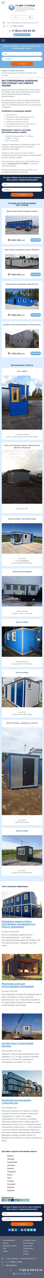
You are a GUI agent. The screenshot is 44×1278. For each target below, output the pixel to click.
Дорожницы (11, 1171)
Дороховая (11, 1184)
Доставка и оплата (29, 1240)
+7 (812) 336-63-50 (23, 30)
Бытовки (5, 1243)
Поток (9, 1178)
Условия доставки (16, 70)
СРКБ (4, 1248)
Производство (28, 1248)
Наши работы (27, 1246)
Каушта (9, 1175)
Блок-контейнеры (9, 1240)
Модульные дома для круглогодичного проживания (18, 985)
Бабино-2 (10, 1156)
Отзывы (25, 1251)
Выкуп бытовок (28, 1243)
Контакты (26, 1254)
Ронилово (10, 1168)
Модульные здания (9, 1246)
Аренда (5, 1251)
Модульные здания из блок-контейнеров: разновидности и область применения (18, 924)
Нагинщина (11, 1165)
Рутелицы (10, 1181)
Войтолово (11, 1190)
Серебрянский (12, 1162)
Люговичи (10, 1187)
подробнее (36, 240)
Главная (4, 70)
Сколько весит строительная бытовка (17, 1044)
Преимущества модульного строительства (16, 1101)
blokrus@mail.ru (11, 1265)
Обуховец (10, 1159)
